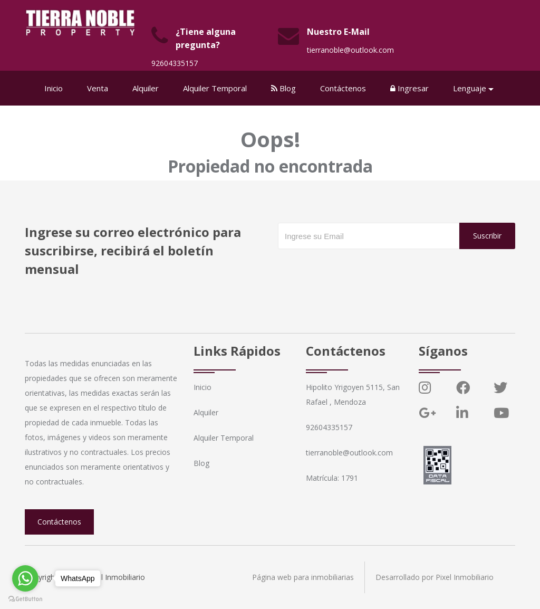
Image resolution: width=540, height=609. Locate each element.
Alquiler (145, 88)
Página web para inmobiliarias (303, 577)
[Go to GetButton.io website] (25, 598)
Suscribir (487, 236)
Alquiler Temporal (215, 88)
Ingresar (409, 88)
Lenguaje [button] (469, 88)
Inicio (53, 88)
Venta (97, 88)
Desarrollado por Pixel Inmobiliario (434, 577)
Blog (283, 88)
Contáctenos (343, 88)
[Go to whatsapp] (25, 578)
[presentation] (358, 270)
